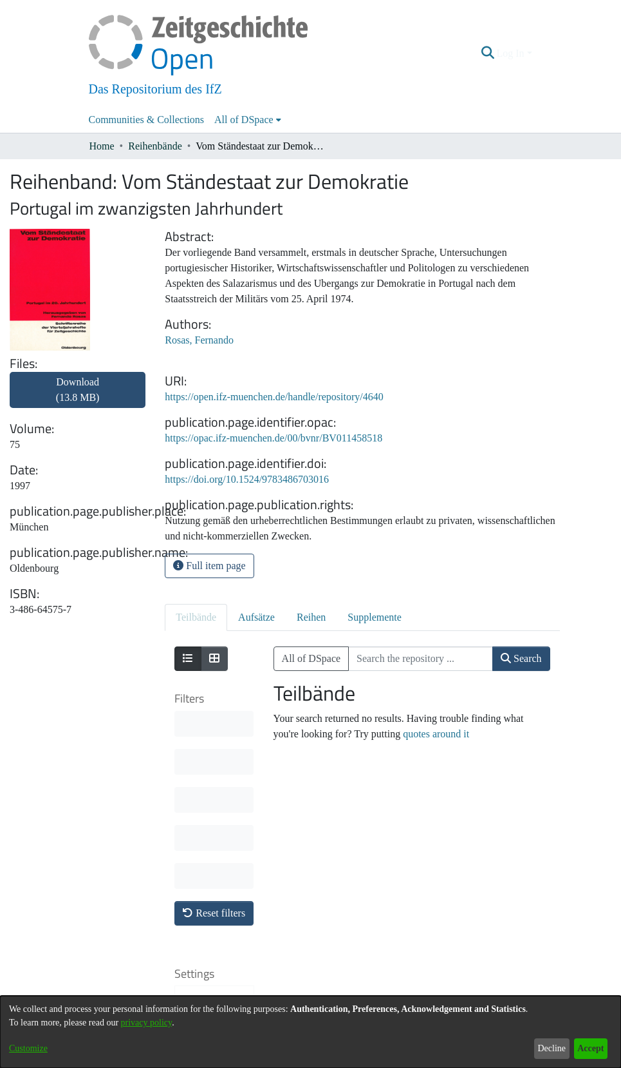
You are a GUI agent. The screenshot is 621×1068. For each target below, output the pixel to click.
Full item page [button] (209, 565)
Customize (28, 1048)
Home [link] (102, 146)
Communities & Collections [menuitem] (147, 119)
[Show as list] (187, 658)
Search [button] (521, 658)
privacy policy (146, 1022)
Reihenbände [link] (155, 146)
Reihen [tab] (311, 617)
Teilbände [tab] (196, 617)
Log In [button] (511, 53)
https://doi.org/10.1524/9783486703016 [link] (247, 479)
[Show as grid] (214, 658)
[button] (487, 53)
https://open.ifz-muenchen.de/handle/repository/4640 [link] (274, 396)
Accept (590, 1048)
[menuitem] (247, 120)
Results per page (208, 904)
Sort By (205, 814)
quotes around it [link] (436, 733)
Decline (551, 1048)
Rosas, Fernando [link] (199, 340)
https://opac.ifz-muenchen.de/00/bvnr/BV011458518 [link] (273, 437)
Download (78, 389)
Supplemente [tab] (375, 617)
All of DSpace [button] (243, 119)
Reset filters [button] (214, 722)
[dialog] (310, 1032)
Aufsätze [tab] (256, 617)
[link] (77, 397)
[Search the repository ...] (420, 658)
